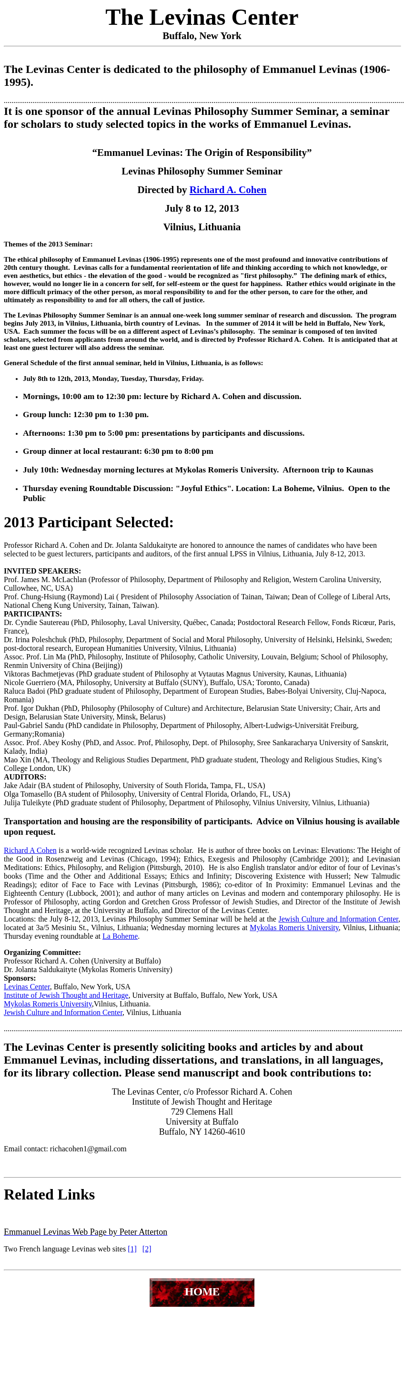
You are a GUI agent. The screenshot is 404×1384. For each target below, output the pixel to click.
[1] (132, 1249)
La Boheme (120, 936)
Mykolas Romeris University (294, 927)
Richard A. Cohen (228, 189)
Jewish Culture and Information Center (338, 919)
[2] (147, 1249)
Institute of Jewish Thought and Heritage (66, 995)
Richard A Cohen (30, 850)
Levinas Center (27, 987)
